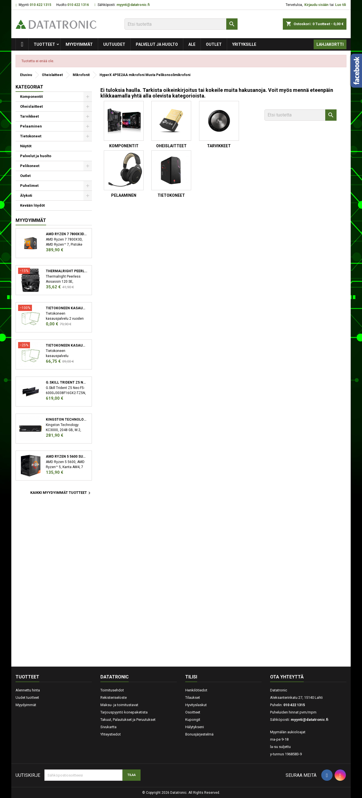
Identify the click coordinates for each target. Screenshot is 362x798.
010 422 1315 (40, 5)
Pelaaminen (31, 126)
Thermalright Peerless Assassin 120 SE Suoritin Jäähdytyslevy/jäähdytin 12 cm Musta (66, 271)
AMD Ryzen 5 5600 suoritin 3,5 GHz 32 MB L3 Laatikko (66, 456)
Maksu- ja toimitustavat (119, 705)
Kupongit (192, 719)
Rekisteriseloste (113, 697)
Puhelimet (29, 185)
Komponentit (31, 96)
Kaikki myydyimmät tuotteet (61, 493)
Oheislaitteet (31, 106)
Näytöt (25, 146)
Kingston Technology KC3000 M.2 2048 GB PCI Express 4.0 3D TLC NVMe (66, 419)
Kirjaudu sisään (316, 5)
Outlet (214, 44)
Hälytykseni (194, 727)
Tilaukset (192, 697)
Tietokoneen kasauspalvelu (66, 308)
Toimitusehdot (112, 690)
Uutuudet (114, 44)
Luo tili (340, 5)
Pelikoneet (29, 166)
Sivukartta (108, 727)
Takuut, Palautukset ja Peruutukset (128, 719)
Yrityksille (244, 44)
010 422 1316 (78, 5)
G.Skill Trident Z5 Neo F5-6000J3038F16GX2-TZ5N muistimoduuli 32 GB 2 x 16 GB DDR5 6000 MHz (66, 382)
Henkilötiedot (196, 690)
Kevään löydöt (32, 205)
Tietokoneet (30, 136)
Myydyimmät (79, 44)
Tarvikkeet (29, 116)
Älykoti (26, 195)
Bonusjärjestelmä (199, 734)
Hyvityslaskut (196, 705)
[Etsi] (181, 24)
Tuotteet (44, 44)
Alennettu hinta (28, 690)
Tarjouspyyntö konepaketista (124, 712)
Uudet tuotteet (27, 697)
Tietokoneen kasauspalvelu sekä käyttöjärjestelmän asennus (66, 345)
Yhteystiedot (110, 734)
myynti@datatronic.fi (133, 5)
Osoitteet (192, 712)
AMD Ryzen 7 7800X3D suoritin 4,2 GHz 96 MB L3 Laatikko (66, 234)
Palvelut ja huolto (157, 44)
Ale (191, 44)
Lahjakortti (330, 44)
